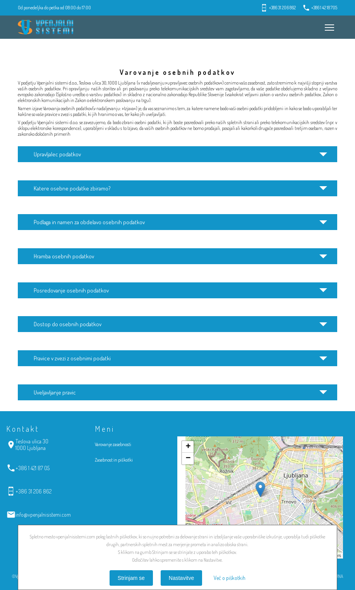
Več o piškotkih (229, 577)
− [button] (187, 458)
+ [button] (187, 447)
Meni (328, 23)
